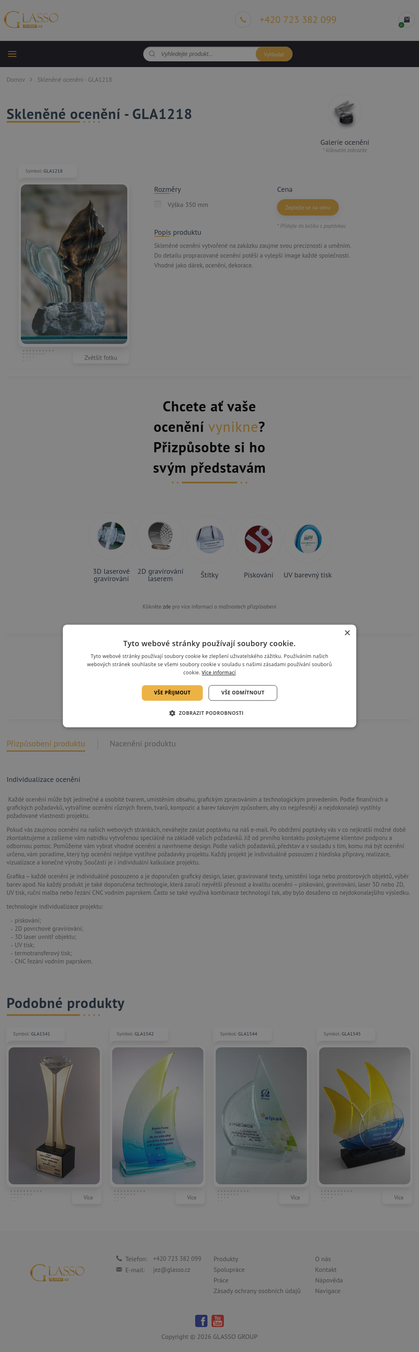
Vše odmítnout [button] (242, 692)
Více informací (219, 672)
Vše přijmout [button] (172, 692)
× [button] (347, 633)
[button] (210, 713)
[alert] (209, 676)
